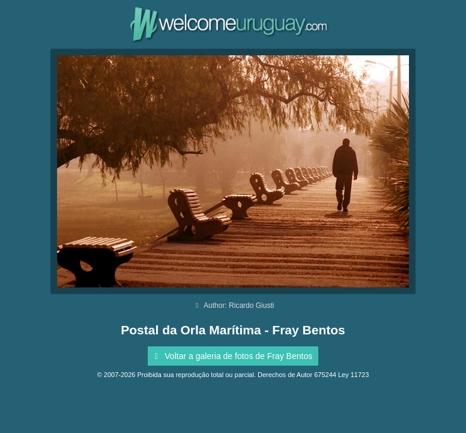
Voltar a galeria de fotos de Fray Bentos (231, 356)
